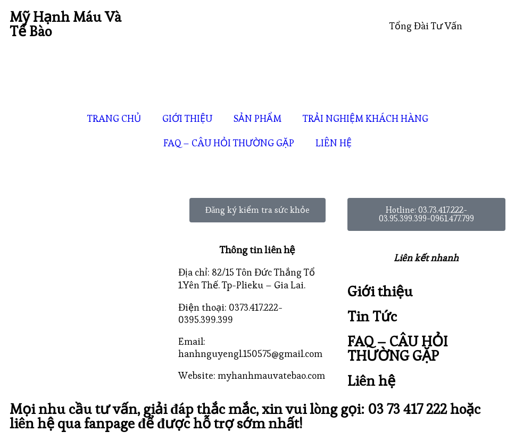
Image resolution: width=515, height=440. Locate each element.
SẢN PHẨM (257, 118)
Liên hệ (371, 380)
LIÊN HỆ (333, 143)
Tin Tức (372, 316)
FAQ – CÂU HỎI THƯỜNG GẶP (228, 143)
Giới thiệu (380, 291)
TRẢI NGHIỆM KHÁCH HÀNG (365, 118)
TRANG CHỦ (114, 118)
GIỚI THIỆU (187, 118)
